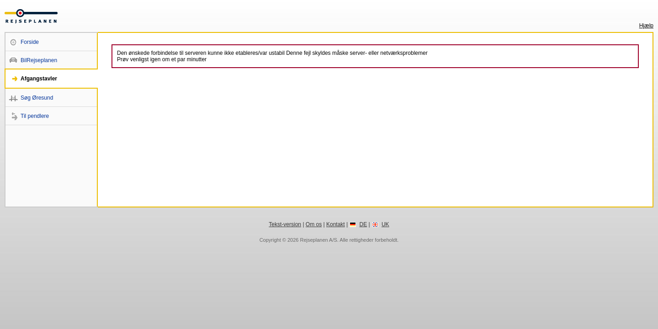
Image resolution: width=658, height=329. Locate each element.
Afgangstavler (39, 78)
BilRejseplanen (39, 60)
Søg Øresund (37, 98)
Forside (30, 42)
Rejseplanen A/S (318, 240)
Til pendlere (35, 116)
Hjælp (646, 25)
